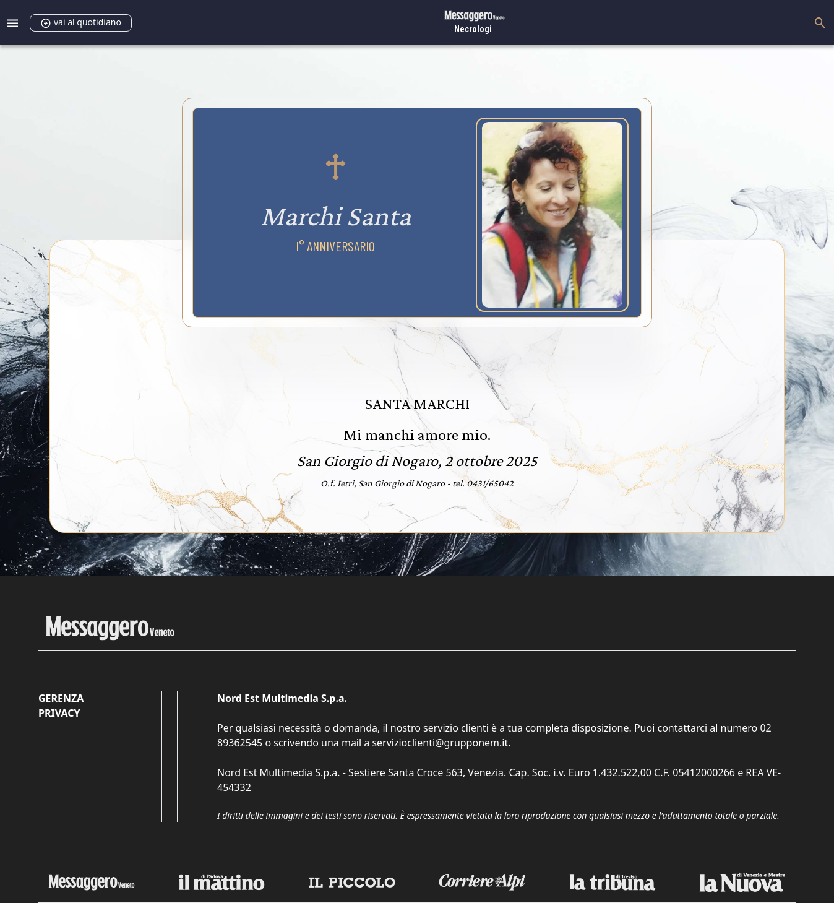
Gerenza (61, 698)
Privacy (59, 713)
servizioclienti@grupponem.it (440, 743)
